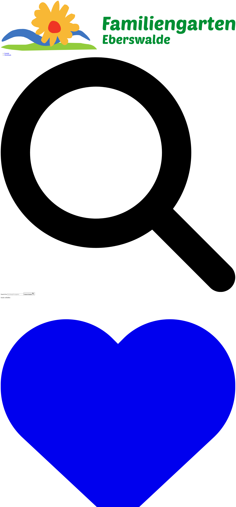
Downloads (7, 55)
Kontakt (6, 53)
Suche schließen (5, 297)
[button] (118, 291)
